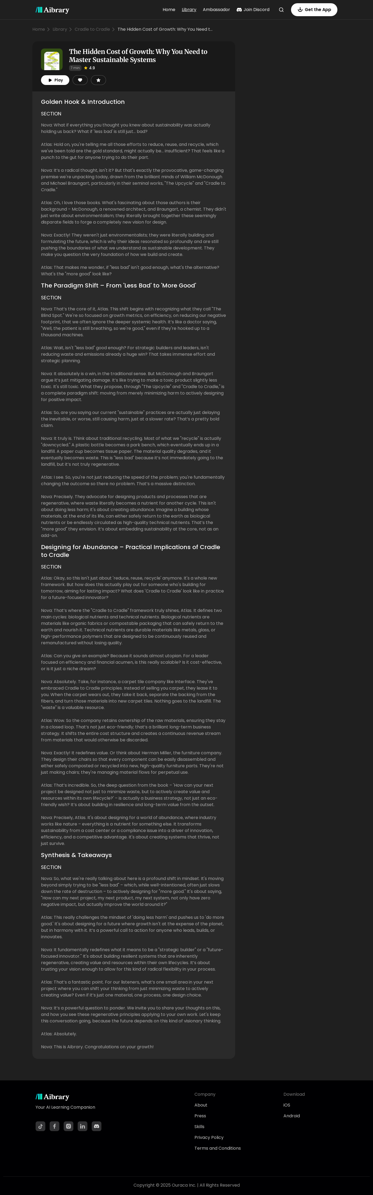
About (200, 1105)
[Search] (281, 9)
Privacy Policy (209, 1137)
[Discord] (96, 1126)
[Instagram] (68, 1126)
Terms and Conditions (217, 1148)
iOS (286, 1105)
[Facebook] (54, 1126)
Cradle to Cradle (92, 29)
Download (294, 1094)
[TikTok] (40, 1126)
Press (200, 1116)
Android (291, 1116)
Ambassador (216, 9)
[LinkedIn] (82, 1126)
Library (189, 9)
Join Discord (253, 9)
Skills (199, 1127)
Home (169, 9)
